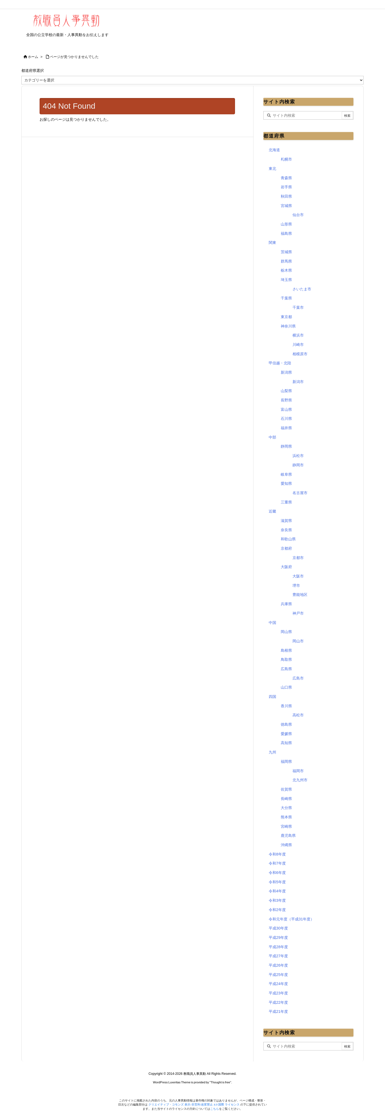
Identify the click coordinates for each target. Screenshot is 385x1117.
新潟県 (286, 372)
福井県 (286, 428)
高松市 (298, 715)
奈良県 (286, 530)
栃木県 (286, 270)
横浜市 (298, 335)
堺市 (296, 585)
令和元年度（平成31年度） (291, 919)
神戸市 (298, 613)
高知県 (286, 743)
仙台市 (298, 215)
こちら (214, 1108)
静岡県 (286, 446)
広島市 (298, 678)
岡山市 (298, 641)
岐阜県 (286, 474)
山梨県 (286, 391)
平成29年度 (278, 937)
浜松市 (298, 456)
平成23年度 (278, 993)
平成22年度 (278, 1002)
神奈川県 (288, 326)
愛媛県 (286, 734)
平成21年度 (278, 1011)
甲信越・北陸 (280, 363)
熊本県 (286, 817)
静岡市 (298, 465)
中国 (272, 622)
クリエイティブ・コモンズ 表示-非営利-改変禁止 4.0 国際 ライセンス (194, 1104)
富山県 (286, 409)
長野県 (286, 400)
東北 (272, 168)
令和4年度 (277, 891)
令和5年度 (277, 882)
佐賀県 (286, 789)
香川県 (286, 706)
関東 (272, 242)
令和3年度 (277, 900)
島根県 (286, 650)
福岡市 (298, 771)
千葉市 (298, 307)
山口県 (286, 687)
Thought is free (220, 1082)
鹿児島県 (288, 835)
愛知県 (286, 483)
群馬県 (286, 261)
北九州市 (299, 780)
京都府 (286, 548)
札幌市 (286, 159)
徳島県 (286, 724)
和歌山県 (288, 539)
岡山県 (286, 632)
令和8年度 (277, 854)
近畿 (272, 511)
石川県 (286, 418)
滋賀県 (286, 520)
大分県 (286, 808)
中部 (272, 437)
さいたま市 (301, 289)
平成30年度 (278, 928)
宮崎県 (286, 826)
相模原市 (299, 354)
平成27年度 (278, 956)
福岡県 (286, 761)
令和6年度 (277, 872)
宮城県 (286, 206)
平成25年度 (278, 975)
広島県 (286, 669)
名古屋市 (299, 493)
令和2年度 (277, 910)
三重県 (286, 502)
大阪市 (298, 576)
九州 (272, 752)
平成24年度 (278, 984)
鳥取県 (286, 659)
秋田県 (286, 196)
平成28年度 (278, 947)
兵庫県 (286, 604)
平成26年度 (278, 965)
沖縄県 (286, 845)
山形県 (286, 224)
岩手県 (286, 187)
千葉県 (286, 298)
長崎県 (286, 798)
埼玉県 (286, 280)
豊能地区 (299, 594)
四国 (272, 696)
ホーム (33, 57)
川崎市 (298, 344)
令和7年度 (277, 863)
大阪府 (286, 567)
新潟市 (298, 382)
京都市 (298, 558)
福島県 (286, 233)
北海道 (274, 150)
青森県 (286, 178)
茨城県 (286, 252)
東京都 (286, 317)
